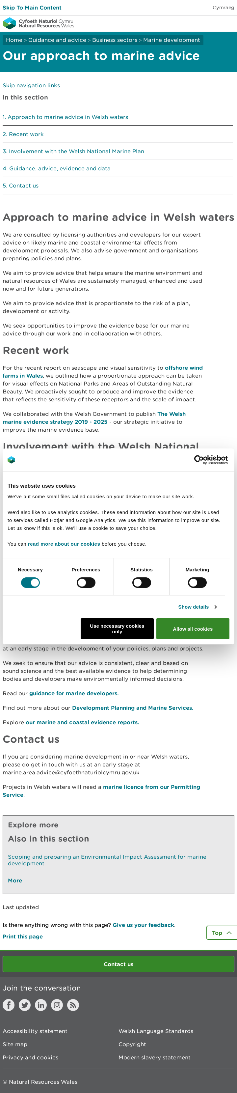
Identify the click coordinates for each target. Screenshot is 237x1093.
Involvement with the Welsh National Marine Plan (76, 151)
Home (14, 40)
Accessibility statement (35, 1031)
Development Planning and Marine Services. (133, 708)
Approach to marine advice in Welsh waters (68, 117)
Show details (193, 607)
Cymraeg (223, 7)
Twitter (25, 1005)
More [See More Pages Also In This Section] (15, 880)
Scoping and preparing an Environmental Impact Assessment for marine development (107, 860)
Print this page (23, 936)
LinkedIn (41, 1005)
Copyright (132, 1044)
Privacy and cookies (30, 1057)
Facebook (8, 1005)
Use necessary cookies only (117, 628)
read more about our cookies (64, 544)
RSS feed (73, 1005)
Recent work (26, 134)
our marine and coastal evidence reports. (82, 722)
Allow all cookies (193, 629)
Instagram (57, 1005)
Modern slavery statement (154, 1057)
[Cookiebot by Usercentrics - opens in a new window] (210, 460)
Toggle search (209, 23)
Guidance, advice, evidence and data (60, 168)
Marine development (171, 40)
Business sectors (114, 40)
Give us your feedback (143, 925)
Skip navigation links (31, 85)
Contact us (24, 185)
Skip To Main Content (32, 7)
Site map (15, 1044)
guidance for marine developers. (74, 693)
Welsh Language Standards (155, 1031)
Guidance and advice (57, 40)
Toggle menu (228, 23)
